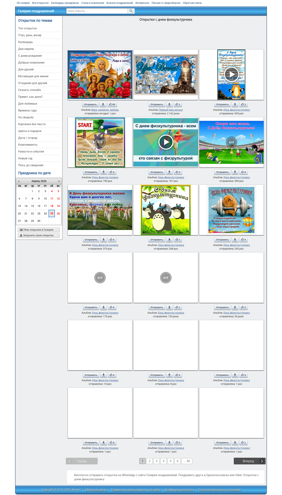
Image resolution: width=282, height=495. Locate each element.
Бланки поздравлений (120, 2)
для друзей (26, 69)
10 (45, 198)
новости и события (31, 151)
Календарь (25, 42)
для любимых (27, 103)
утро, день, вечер (29, 35)
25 (51, 213)
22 (32, 213)
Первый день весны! (171, 109)
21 (25, 213)
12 (58, 198)
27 (19, 220)
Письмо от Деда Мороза (166, 2)
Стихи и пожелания (92, 2)
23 (38, 213)
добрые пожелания (31, 62)
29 (32, 220)
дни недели (26, 49)
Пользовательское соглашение (220, 489)
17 (45, 206)
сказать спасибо (29, 90)
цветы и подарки (29, 131)
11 (51, 198)
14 (25, 206)
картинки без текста (32, 124)
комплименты (27, 144)
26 (58, 213)
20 (19, 213)
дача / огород (27, 138)
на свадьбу (26, 117)
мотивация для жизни (33, 76)
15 (32, 206)
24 (45, 213)
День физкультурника (236, 109)
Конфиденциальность (179, 489)
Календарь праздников (65, 2)
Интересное (142, 2)
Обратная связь (192, 2)
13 (19, 206)
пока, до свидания (30, 165)
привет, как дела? (30, 96)
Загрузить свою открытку (37, 235)
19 (58, 206)
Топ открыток (27, 28)
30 (38, 220)
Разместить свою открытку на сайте (136, 489)
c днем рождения (30, 55)
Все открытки (40, 2)
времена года (27, 110)
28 (25, 220)
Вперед (248, 461)
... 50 (187, 461)
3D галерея (23, 2)
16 (38, 206)
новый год (25, 158)
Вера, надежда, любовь (105, 109)
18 (51, 206)
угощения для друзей (32, 83)
